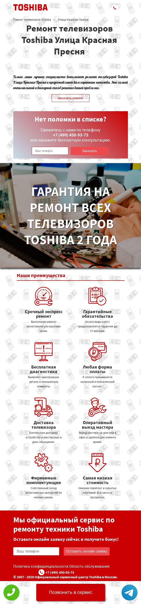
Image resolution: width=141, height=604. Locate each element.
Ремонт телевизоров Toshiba (32, 19)
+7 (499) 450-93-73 (60, 572)
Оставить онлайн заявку (86, 551)
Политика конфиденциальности (40, 566)
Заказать (89, 151)
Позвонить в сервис (70, 592)
